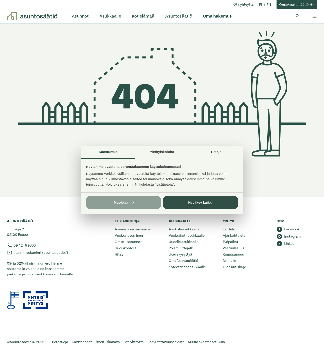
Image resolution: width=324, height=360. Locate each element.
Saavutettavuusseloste (165, 342)
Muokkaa (124, 202)
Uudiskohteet (125, 248)
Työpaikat (230, 242)
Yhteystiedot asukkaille (187, 267)
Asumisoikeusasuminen (134, 229)
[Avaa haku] (297, 16)
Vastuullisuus (233, 248)
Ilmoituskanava (107, 342)
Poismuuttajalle (181, 248)
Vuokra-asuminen (129, 236)
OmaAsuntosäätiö (183, 261)
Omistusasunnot (128, 242)
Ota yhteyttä (243, 4)
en (269, 5)
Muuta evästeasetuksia (206, 342)
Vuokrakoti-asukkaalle (187, 236)
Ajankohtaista (234, 236)
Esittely (229, 229)
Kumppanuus (233, 254)
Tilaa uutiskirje (234, 267)
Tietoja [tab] (216, 152)
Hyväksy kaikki (200, 202)
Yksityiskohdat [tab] (162, 152)
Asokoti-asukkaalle (184, 229)
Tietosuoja (60, 342)
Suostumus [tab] (108, 152)
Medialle (229, 261)
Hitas (119, 254)
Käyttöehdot (82, 342)
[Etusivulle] (32, 16)
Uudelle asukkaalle (183, 242)
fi (261, 5)
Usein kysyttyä (180, 254)
